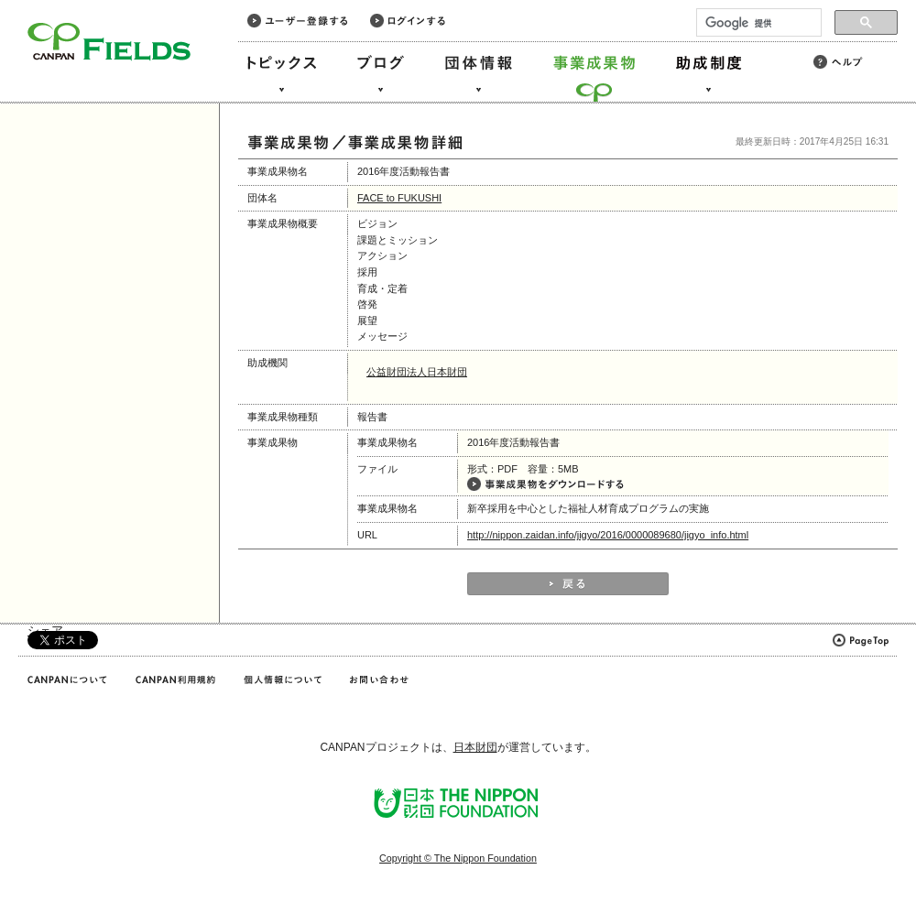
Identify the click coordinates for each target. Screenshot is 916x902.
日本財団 (475, 747)
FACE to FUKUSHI (399, 197)
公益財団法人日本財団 (416, 371)
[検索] (757, 23)
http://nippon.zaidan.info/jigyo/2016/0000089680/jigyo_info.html (607, 534)
